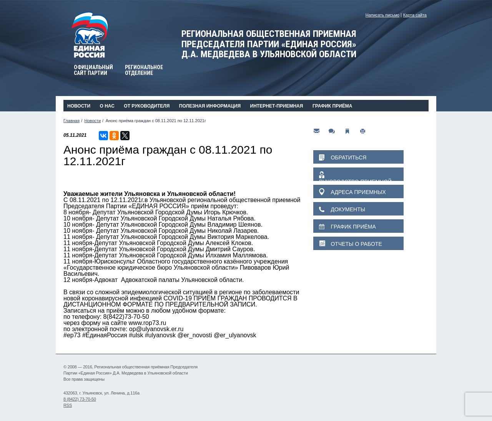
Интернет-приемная (276, 106)
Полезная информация (210, 106)
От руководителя (147, 106)
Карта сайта (415, 15)
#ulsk (136, 335)
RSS (67, 405)
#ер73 (72, 335)
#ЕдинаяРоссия (104, 335)
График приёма (332, 106)
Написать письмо (382, 15)
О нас (107, 106)
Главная (71, 120)
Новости (78, 106)
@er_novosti (194, 335)
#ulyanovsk (160, 335)
